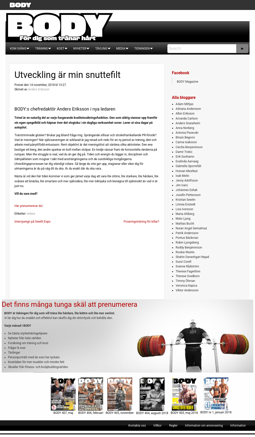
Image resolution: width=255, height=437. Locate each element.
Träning (41, 48)
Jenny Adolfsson (187, 180)
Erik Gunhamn (185, 156)
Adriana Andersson (188, 109)
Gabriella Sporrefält (188, 166)
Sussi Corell (183, 261)
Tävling (101, 48)
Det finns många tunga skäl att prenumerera (69, 304)
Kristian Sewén (185, 199)
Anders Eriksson (39, 89)
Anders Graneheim (188, 123)
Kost (60, 48)
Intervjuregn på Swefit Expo (32, 221)
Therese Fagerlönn (188, 271)
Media (120, 48)
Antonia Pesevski (187, 132)
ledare (31, 213)
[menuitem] (18, 49)
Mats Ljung (183, 218)
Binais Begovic (185, 137)
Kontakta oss (137, 425)
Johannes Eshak (186, 190)
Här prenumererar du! (28, 206)
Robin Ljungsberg (187, 242)
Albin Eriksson (185, 113)
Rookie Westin (185, 252)
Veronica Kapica (186, 285)
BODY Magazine (187, 81)
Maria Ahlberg (185, 214)
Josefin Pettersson (188, 195)
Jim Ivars (182, 185)
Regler (173, 425)
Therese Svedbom (187, 276)
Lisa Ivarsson (184, 209)
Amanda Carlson (187, 118)
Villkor (157, 425)
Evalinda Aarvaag (187, 161)
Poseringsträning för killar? (141, 221)
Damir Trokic (184, 152)
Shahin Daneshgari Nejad (192, 257)
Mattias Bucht (185, 223)
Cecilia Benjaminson (189, 147)
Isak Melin (182, 176)
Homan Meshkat (186, 171)
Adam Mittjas (184, 104)
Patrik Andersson (187, 233)
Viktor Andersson (187, 290)
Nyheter (79, 48)
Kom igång (18, 48)
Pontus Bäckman (187, 238)
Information (238, 425)
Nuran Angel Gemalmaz (191, 228)
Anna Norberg (185, 128)
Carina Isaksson (186, 142)
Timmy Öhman (185, 281)
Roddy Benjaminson (189, 247)
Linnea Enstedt (185, 204)
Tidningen (142, 48)
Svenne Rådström (187, 266)
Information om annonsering (204, 425)
